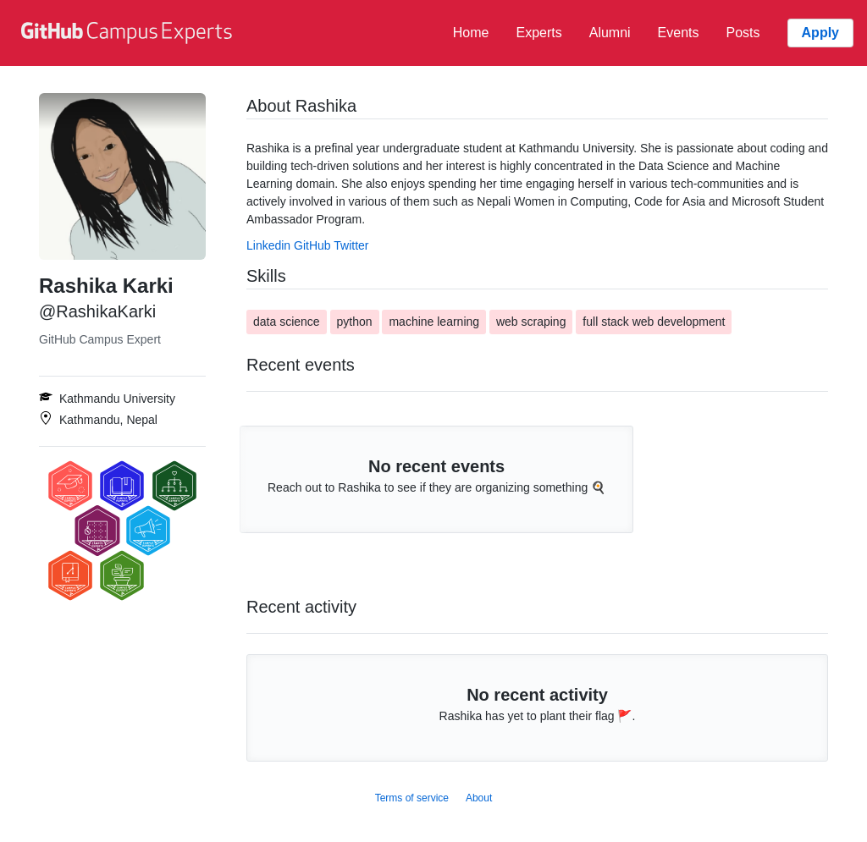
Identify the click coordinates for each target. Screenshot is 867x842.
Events (678, 32)
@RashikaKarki (97, 311)
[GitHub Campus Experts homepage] (129, 33)
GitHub (312, 245)
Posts (743, 32)
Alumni (610, 32)
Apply (820, 32)
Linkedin (268, 245)
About (479, 798)
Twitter (351, 245)
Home (471, 32)
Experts (538, 32)
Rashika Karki (106, 285)
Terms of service (412, 798)
